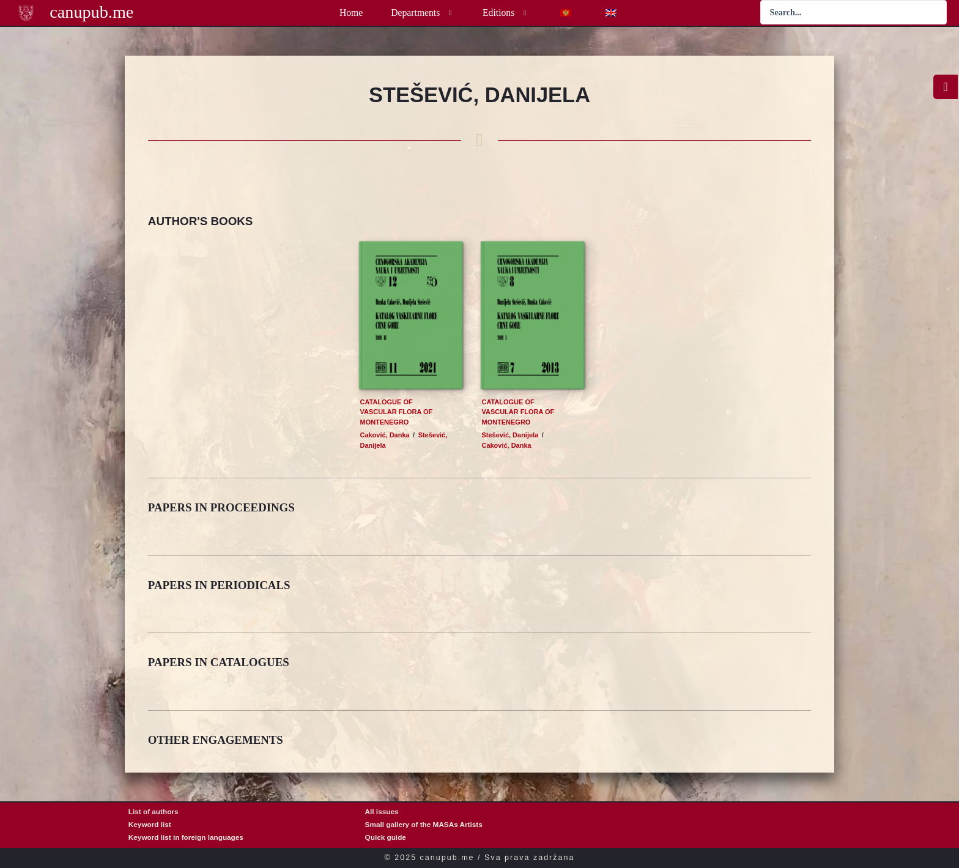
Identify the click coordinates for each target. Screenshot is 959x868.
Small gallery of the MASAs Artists (424, 824)
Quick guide (385, 837)
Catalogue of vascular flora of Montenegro (396, 412)
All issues (382, 811)
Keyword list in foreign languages (185, 837)
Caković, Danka (385, 435)
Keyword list (149, 824)
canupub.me (91, 11)
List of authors (153, 811)
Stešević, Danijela (510, 435)
